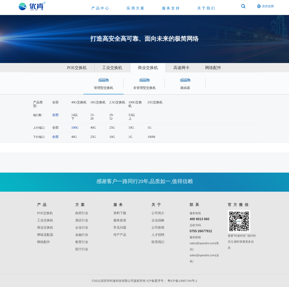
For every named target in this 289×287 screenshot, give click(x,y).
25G (112, 127)
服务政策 (119, 220)
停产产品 (119, 234)
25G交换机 (155, 102)
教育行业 (81, 242)
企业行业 (81, 227)
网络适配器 (45, 234)
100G (74, 127)
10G (131, 127)
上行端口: (39, 127)
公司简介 (158, 213)
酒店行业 (81, 220)
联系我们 (158, 242)
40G (93, 127)
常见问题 (119, 227)
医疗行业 (81, 249)
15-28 (92, 116)
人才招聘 (158, 234)
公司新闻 (158, 227)
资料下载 (119, 213)
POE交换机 (67, 67)
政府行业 (81, 213)
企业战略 (158, 220)
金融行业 (81, 234)
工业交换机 (108, 67)
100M (151, 136)
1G (150, 127)
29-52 (111, 116)
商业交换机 (148, 67)
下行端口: (39, 136)
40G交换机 (78, 102)
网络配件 (223, 67)
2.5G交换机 (117, 102)
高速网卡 (186, 67)
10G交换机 (98, 102)
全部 (55, 102)
